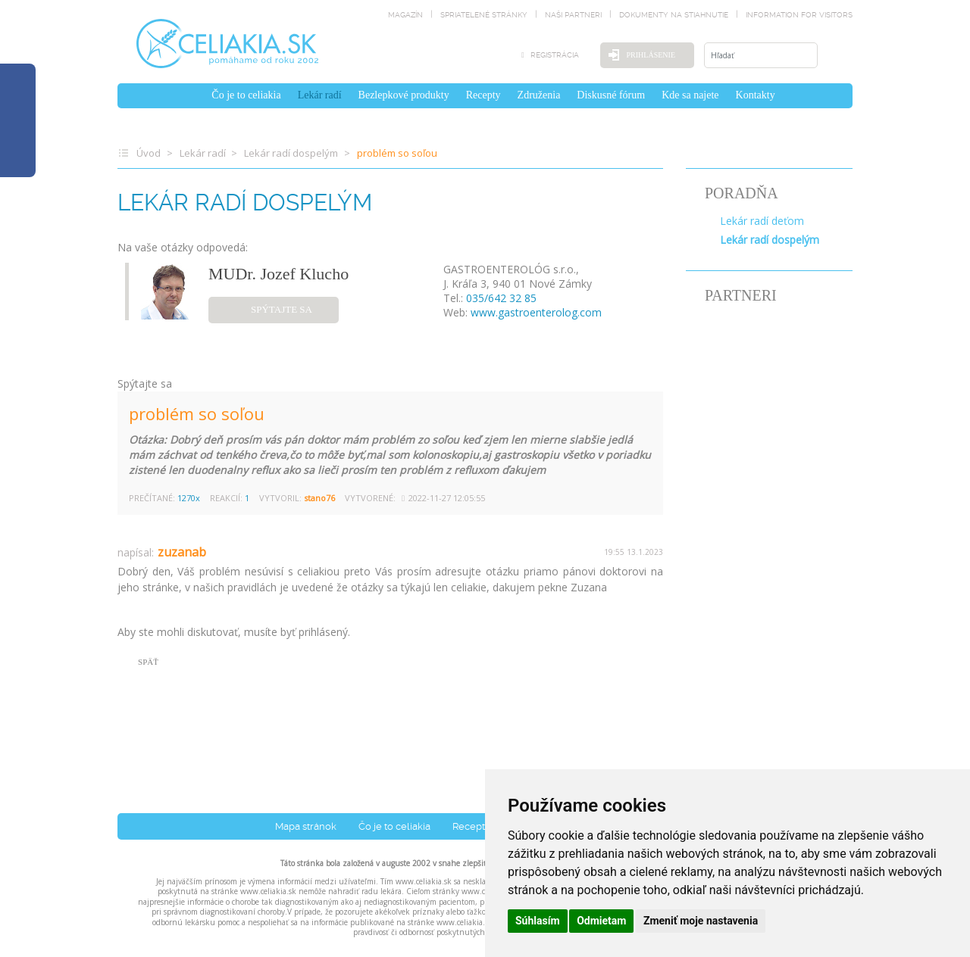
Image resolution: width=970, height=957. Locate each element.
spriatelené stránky (483, 15)
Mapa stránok (305, 826)
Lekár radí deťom (762, 221)
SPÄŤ (148, 661)
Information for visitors (799, 15)
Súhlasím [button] (537, 921)
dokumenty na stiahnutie (673, 15)
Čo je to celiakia (245, 95)
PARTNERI (741, 295)
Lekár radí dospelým (291, 153)
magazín (405, 15)
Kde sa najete (690, 95)
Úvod (148, 153)
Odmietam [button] (601, 921)
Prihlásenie (651, 55)
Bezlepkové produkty (403, 95)
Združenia (539, 95)
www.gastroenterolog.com (536, 312)
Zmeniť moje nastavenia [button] (700, 921)
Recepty (483, 95)
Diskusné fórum (611, 95)
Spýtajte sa (144, 383)
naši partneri (573, 15)
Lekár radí (320, 95)
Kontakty (755, 95)
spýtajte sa (281, 309)
